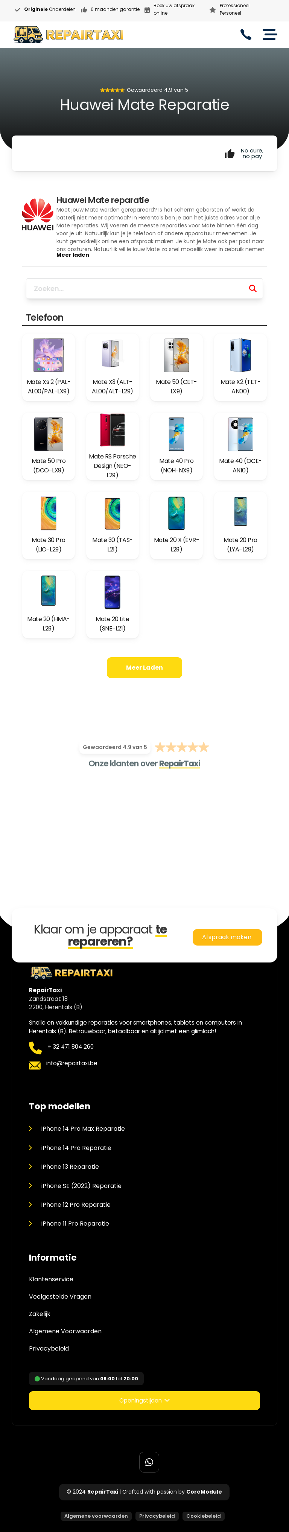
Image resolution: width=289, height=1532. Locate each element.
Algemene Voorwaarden (65, 1331)
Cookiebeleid (203, 1516)
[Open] (270, 34)
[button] (144, 1400)
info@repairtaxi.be (71, 1063)
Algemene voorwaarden (96, 1516)
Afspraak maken (227, 937)
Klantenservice (51, 1279)
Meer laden (144, 667)
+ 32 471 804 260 (70, 1047)
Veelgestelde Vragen (60, 1297)
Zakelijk (39, 1314)
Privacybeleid (49, 1349)
